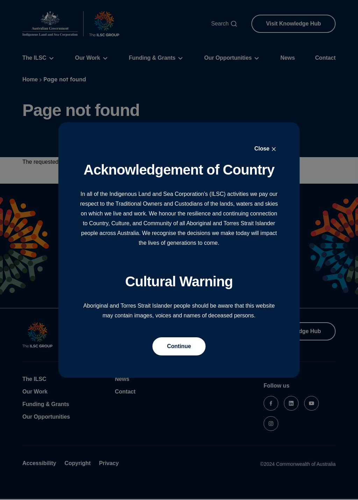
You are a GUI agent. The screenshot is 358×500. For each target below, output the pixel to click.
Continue (179, 346)
